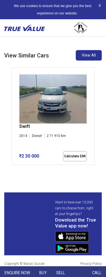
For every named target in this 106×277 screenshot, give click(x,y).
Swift (24, 126)
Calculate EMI (75, 156)
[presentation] (14, 117)
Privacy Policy (91, 264)
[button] (13, 169)
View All (89, 55)
